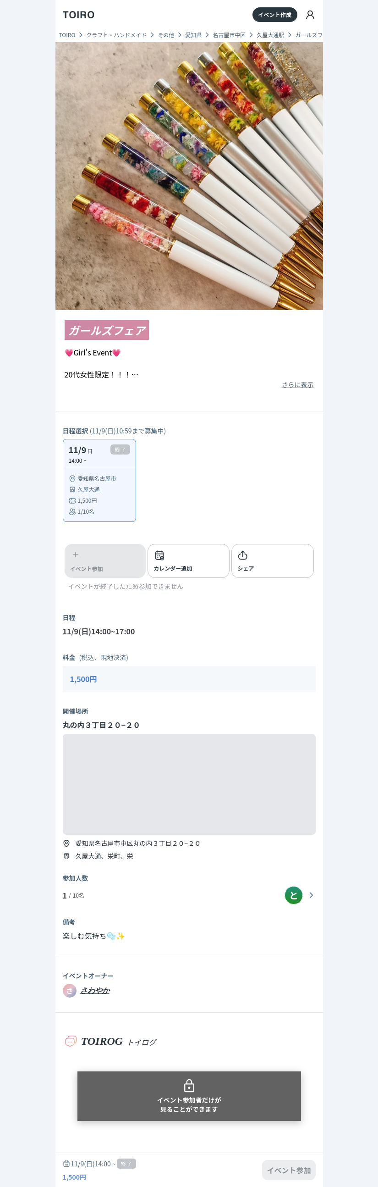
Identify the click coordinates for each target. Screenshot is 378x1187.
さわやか (95, 990)
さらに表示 (298, 384)
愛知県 (193, 35)
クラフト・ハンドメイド (116, 35)
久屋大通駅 (270, 35)
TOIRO (67, 35)
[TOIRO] (78, 14)
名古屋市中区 (229, 35)
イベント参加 (289, 1170)
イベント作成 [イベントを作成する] (274, 14)
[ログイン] (310, 14)
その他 (166, 35)
